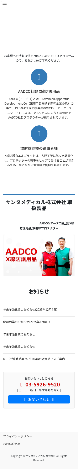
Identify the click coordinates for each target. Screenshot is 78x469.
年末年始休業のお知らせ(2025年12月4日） (31, 309)
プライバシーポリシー (17, 436)
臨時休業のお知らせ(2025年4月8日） (27, 322)
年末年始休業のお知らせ (19, 334)
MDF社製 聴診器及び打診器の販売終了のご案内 (34, 359)
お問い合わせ (12, 444)
